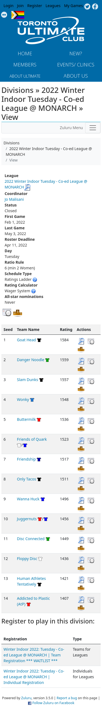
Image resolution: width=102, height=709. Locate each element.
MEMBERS (24, 64)
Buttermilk (26, 419)
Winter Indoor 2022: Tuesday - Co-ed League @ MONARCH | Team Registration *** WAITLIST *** (34, 655)
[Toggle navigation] (92, 127)
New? (75, 53)
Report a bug (67, 698)
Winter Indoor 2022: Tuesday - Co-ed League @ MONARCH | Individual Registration (34, 676)
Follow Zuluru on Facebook (53, 703)
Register (34, 5)
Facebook (95, 7)
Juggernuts (26, 518)
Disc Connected (31, 538)
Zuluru (26, 698)
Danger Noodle (30, 359)
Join (20, 5)
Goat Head (26, 339)
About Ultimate (25, 76)
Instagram (4, 15)
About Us (76, 75)
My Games (73, 5)
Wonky (23, 399)
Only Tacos (26, 479)
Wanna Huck (28, 498)
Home (25, 53)
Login (9, 5)
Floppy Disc (27, 558)
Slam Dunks (27, 379)
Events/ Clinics (75, 64)
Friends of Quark (32, 439)
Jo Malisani (14, 199)
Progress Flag (17, 15)
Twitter (87, 7)
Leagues (53, 5)
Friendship (26, 459)
